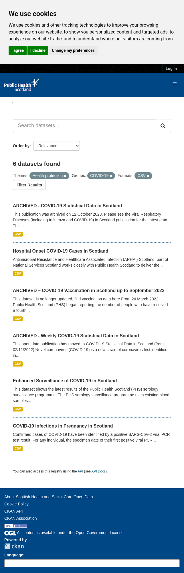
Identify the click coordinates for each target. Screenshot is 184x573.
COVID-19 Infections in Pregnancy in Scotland (63, 426)
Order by (21, 145)
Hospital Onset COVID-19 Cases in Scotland (60, 251)
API (80, 471)
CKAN (14, 546)
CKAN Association (20, 518)
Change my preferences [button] (73, 50)
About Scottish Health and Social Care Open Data (48, 497)
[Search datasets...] (84, 125)
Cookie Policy (16, 504)
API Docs (99, 471)
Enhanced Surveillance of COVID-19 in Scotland (65, 380)
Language (13, 555)
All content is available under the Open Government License (64, 532)
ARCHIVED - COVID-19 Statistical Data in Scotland (67, 205)
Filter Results (29, 185)
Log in (171, 68)
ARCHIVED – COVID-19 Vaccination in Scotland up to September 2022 (89, 290)
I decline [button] (37, 50)
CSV (18, 234)
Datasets (27, 102)
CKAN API (13, 511)
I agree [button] (17, 50)
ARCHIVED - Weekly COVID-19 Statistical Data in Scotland (76, 335)
